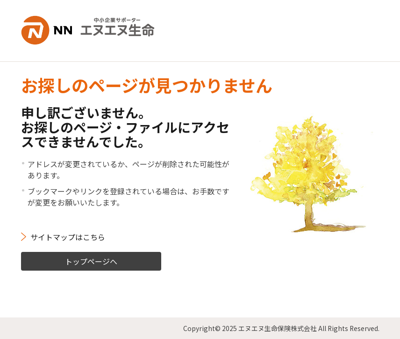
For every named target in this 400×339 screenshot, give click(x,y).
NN (88, 30)
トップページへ (91, 260)
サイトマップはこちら (67, 236)
